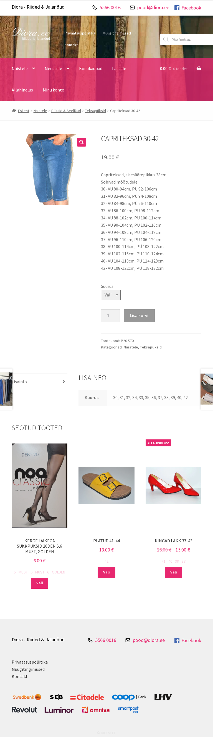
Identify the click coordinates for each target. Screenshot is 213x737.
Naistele (20, 68)
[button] (81, 142)
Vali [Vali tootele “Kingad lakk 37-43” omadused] (173, 572)
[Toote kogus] (110, 315)
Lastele (119, 68)
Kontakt (71, 44)
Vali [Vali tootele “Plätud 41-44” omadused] (106, 572)
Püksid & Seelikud (66, 110)
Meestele (53, 68)
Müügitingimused (117, 33)
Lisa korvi (139, 315)
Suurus (107, 286)
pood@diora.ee (153, 7)
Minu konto (53, 90)
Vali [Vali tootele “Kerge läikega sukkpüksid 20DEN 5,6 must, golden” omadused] (39, 582)
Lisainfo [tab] (19, 381)
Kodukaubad (90, 68)
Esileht (23, 110)
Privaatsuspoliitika (80, 33)
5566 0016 (110, 7)
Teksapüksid (95, 110)
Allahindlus (22, 90)
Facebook (187, 7)
